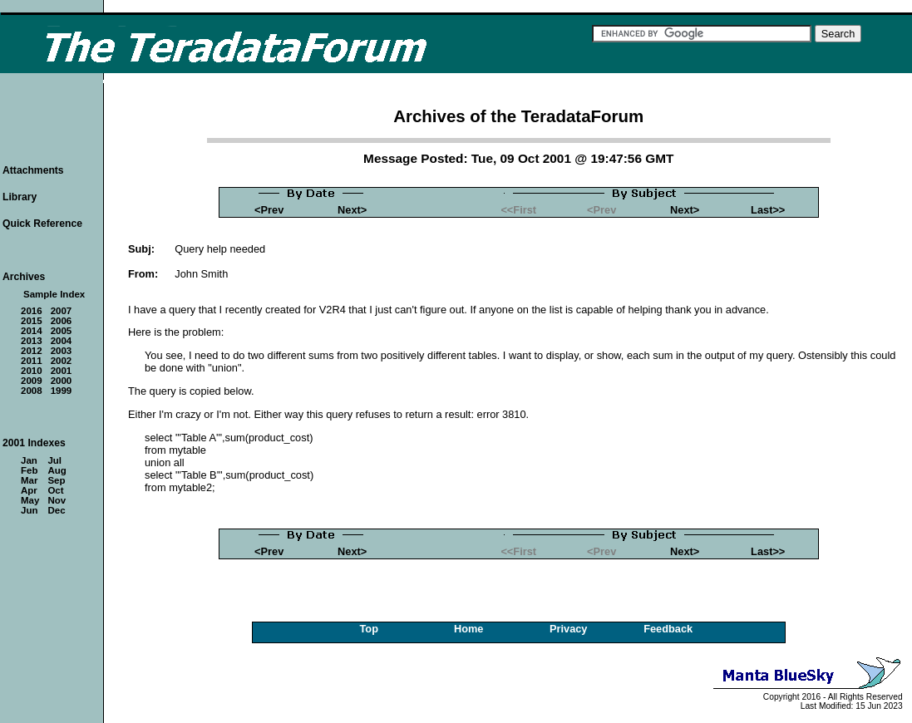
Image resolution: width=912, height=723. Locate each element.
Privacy (569, 628)
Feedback (668, 628)
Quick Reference (42, 223)
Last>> (768, 210)
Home (469, 628)
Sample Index (54, 294)
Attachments (33, 170)
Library (19, 197)
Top (368, 628)
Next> (352, 210)
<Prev (268, 210)
